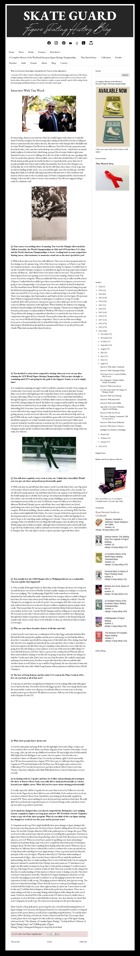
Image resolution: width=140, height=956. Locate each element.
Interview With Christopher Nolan (112, 370)
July (102, 352)
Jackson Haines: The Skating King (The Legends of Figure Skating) (117, 539)
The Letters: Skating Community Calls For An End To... (114, 417)
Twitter (45, 915)
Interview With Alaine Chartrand (112, 367)
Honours (13, 63)
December (105, 334)
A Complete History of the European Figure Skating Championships (115, 603)
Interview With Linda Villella (110, 403)
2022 (101, 301)
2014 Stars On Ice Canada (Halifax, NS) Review (113, 375)
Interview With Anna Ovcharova (112, 426)
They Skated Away (88, 57)
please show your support (28, 918)
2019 (101, 312)
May (102, 360)
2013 (101, 446)
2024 (101, 294)
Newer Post (15, 941)
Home (11, 52)
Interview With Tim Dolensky (111, 395)
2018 (101, 316)
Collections (106, 57)
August (103, 349)
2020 (101, 309)
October (104, 341)
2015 (101, 327)
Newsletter (55, 52)
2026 (101, 286)
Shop (54, 63)
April (103, 363)
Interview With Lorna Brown (110, 386)
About (44, 63)
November (105, 338)
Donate (33, 63)
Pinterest (53, 915)
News (21, 52)
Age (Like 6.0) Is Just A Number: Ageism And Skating (112, 408)
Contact (64, 63)
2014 (101, 331)
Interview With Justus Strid (110, 399)
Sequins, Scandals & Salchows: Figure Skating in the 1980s (116, 522)
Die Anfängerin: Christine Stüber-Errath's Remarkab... (112, 381)
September (105, 345)
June (102, 356)
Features (42, 52)
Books (31, 52)
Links (23, 63)
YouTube (64, 915)
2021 (101, 305)
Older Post (83, 941)
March (103, 434)
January (104, 442)
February (104, 438)
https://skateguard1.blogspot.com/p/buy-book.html (40, 927)
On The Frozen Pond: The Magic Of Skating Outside (113, 391)
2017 (101, 320)
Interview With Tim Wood (110, 412)
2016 (101, 323)
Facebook (37, 915)
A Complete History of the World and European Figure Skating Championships (42, 57)
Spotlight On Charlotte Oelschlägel (113, 430)
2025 (101, 290)
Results (118, 57)
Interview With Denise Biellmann (112, 422)
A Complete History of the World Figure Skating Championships (115, 556)
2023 (101, 297)
